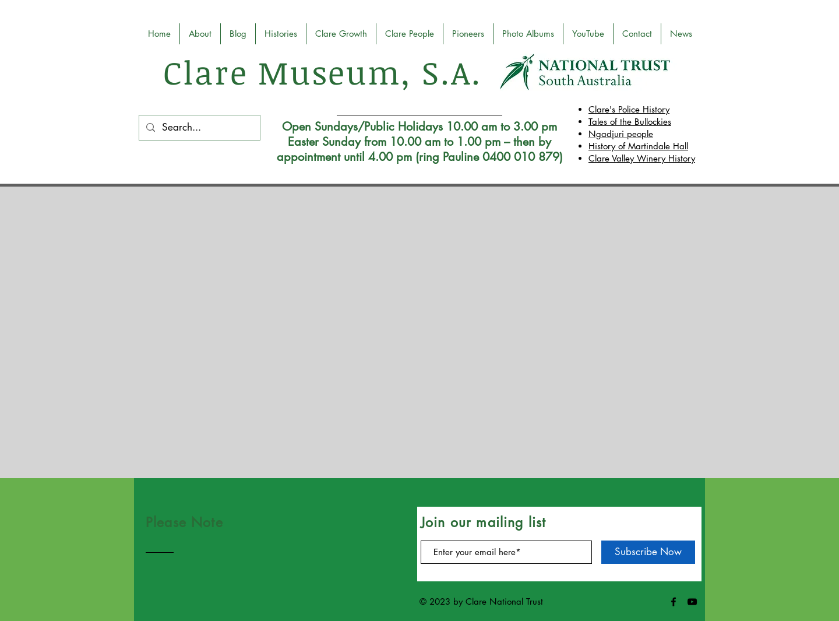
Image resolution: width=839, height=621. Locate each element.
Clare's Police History (628, 109)
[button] (341, 33)
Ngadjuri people (620, 133)
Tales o (601, 121)
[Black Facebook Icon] (673, 602)
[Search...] (198, 127)
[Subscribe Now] (648, 552)
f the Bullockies (643, 121)
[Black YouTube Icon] (692, 602)
